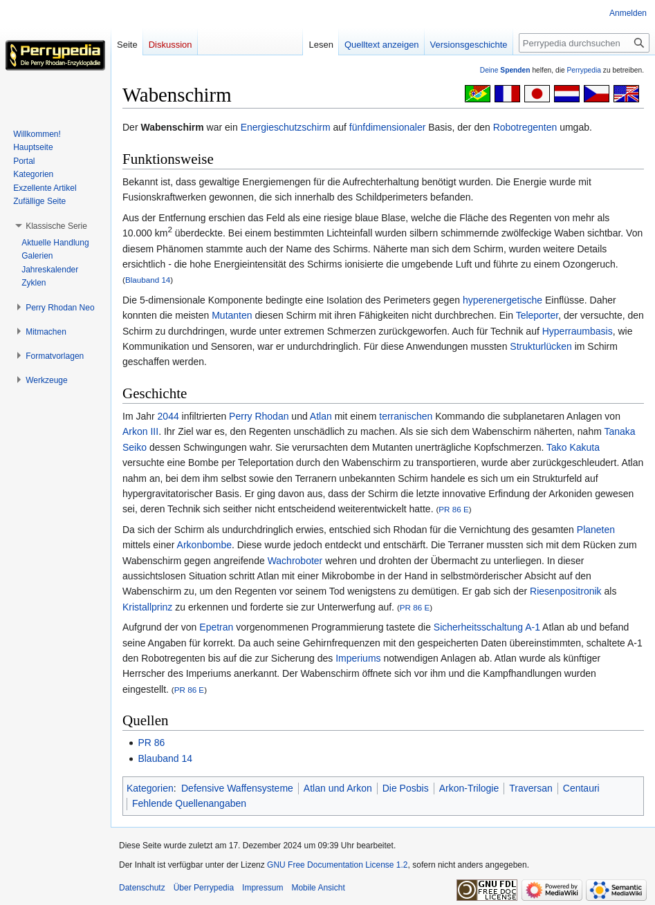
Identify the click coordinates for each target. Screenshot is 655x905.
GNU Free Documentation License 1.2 (337, 865)
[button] (56, 226)
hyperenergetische (502, 300)
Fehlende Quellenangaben (189, 803)
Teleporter (537, 315)
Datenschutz (142, 888)
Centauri (581, 788)
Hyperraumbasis (577, 331)
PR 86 (151, 742)
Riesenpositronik (566, 591)
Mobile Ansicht (317, 888)
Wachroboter (295, 560)
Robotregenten (525, 127)
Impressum (262, 888)
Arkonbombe (204, 544)
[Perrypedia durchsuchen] (584, 43)
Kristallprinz (147, 607)
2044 (168, 416)
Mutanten (232, 315)
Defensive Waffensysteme (237, 788)
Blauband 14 (147, 279)
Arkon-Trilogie (469, 788)
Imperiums (357, 658)
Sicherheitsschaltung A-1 (487, 627)
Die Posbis (405, 788)
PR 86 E (453, 509)
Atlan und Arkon (338, 788)
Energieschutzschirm (286, 127)
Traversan (531, 788)
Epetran (216, 627)
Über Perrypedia (204, 888)
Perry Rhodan (258, 416)
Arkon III (140, 431)
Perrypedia (583, 70)
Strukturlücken (540, 346)
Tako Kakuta (573, 447)
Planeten (596, 529)
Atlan (321, 416)
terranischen (405, 416)
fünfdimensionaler (387, 127)
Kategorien (150, 788)
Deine (505, 70)
